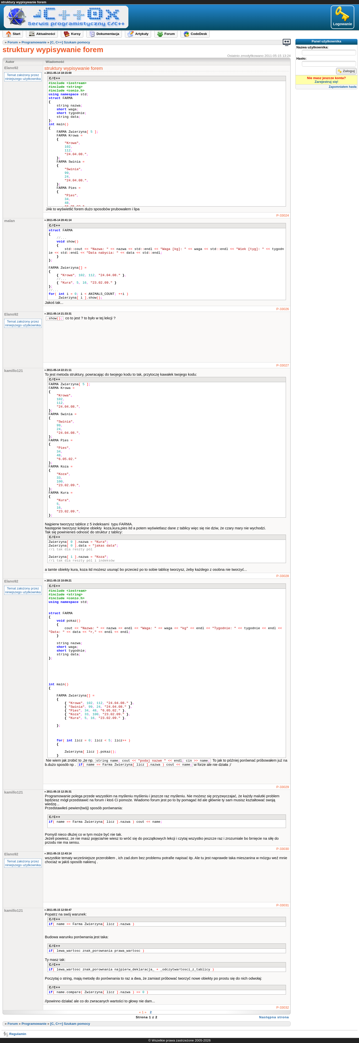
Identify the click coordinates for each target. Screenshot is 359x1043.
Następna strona (274, 1017)
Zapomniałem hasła (343, 87)
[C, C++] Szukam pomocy (70, 42)
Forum (12, 42)
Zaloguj (346, 71)
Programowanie (33, 42)
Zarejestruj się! (326, 82)
